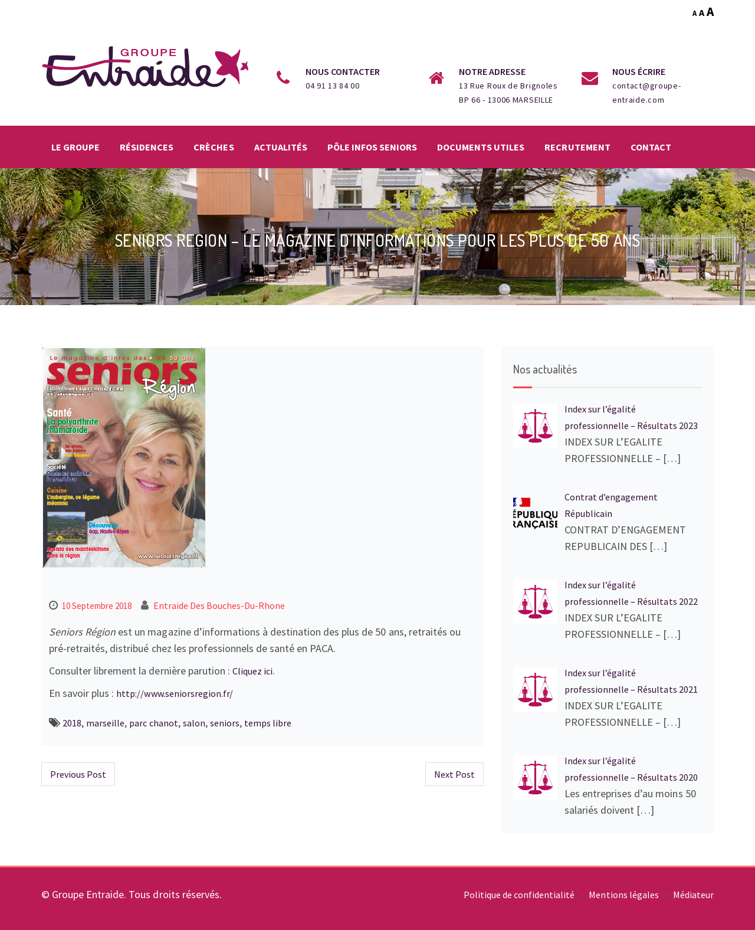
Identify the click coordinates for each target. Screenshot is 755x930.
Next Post (454, 774)
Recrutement (577, 147)
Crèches (213, 147)
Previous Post (78, 774)
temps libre (267, 723)
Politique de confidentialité (519, 894)
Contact (651, 147)
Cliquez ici (252, 671)
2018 (72, 723)
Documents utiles (480, 147)
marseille (105, 723)
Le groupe (75, 147)
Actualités (280, 147)
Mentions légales (623, 894)
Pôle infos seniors (372, 147)
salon (194, 723)
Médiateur (693, 894)
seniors (224, 723)
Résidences (146, 147)
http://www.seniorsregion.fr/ (174, 693)
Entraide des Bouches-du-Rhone (219, 605)
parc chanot (153, 723)
